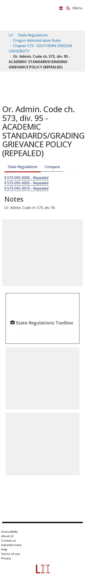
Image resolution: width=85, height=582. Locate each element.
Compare (52, 166)
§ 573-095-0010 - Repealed (26, 188)
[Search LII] (68, 8)
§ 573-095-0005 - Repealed (26, 183)
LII (11, 35)
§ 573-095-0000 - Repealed (26, 177)
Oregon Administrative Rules (37, 40)
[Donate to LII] (61, 8)
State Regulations (33, 35)
